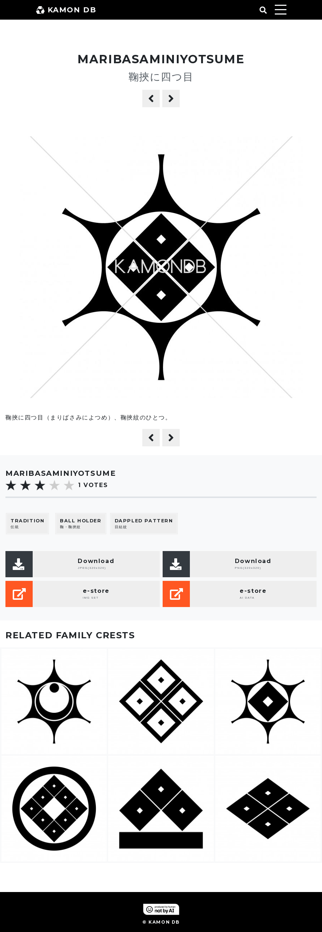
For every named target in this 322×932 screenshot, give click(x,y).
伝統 (27, 524)
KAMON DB (66, 9)
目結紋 (144, 524)
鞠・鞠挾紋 (81, 524)
